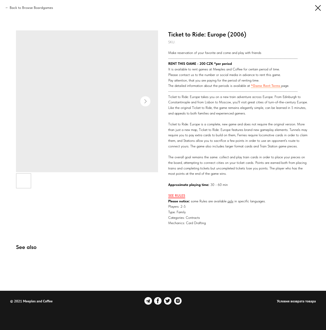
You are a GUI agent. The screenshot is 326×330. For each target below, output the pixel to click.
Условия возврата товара (296, 301)
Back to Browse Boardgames (31, 8)
